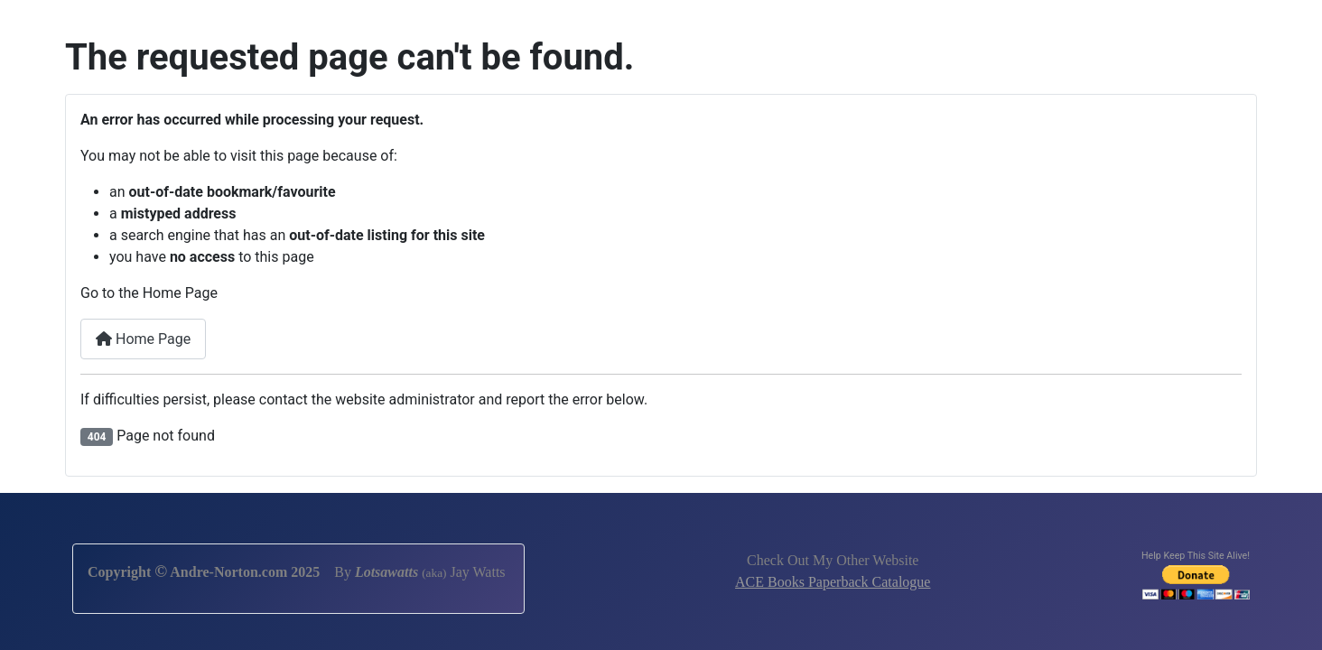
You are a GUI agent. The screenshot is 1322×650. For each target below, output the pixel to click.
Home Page (143, 339)
